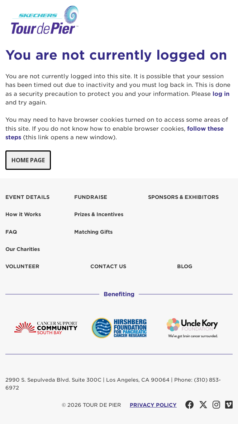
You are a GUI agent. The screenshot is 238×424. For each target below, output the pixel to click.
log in (221, 93)
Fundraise (90, 197)
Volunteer (22, 266)
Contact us (108, 266)
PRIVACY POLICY (153, 405)
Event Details (27, 197)
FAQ (11, 232)
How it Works (23, 214)
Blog (184, 266)
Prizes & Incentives (98, 214)
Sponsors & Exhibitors (183, 197)
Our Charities (22, 249)
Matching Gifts (93, 232)
